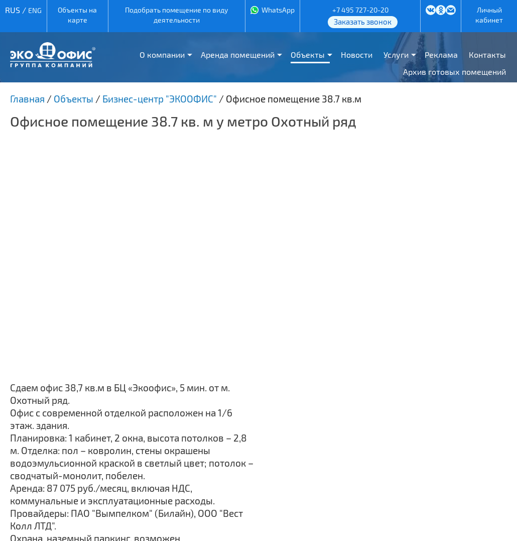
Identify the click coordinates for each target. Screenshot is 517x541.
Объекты (308, 54)
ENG (35, 10)
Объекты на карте (77, 15)
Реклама (441, 54)
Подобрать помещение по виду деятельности (176, 15)
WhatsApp (278, 10)
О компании (162, 54)
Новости (356, 54)
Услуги (396, 54)
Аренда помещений (238, 54)
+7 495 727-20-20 (360, 10)
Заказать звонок (363, 21)
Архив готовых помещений (454, 71)
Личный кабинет (489, 15)
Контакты (487, 54)
